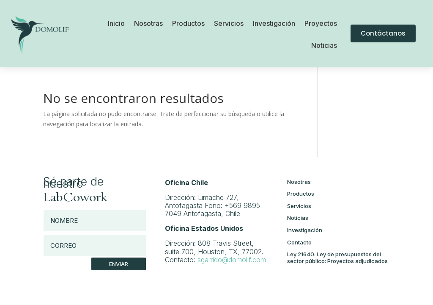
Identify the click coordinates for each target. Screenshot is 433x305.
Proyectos (320, 24)
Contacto (299, 242)
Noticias (324, 46)
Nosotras (148, 24)
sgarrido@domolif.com (231, 259)
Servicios (229, 24)
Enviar (118, 264)
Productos (188, 24)
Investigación (274, 24)
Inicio (116, 24)
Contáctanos (383, 33)
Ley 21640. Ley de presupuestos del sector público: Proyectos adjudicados (337, 257)
